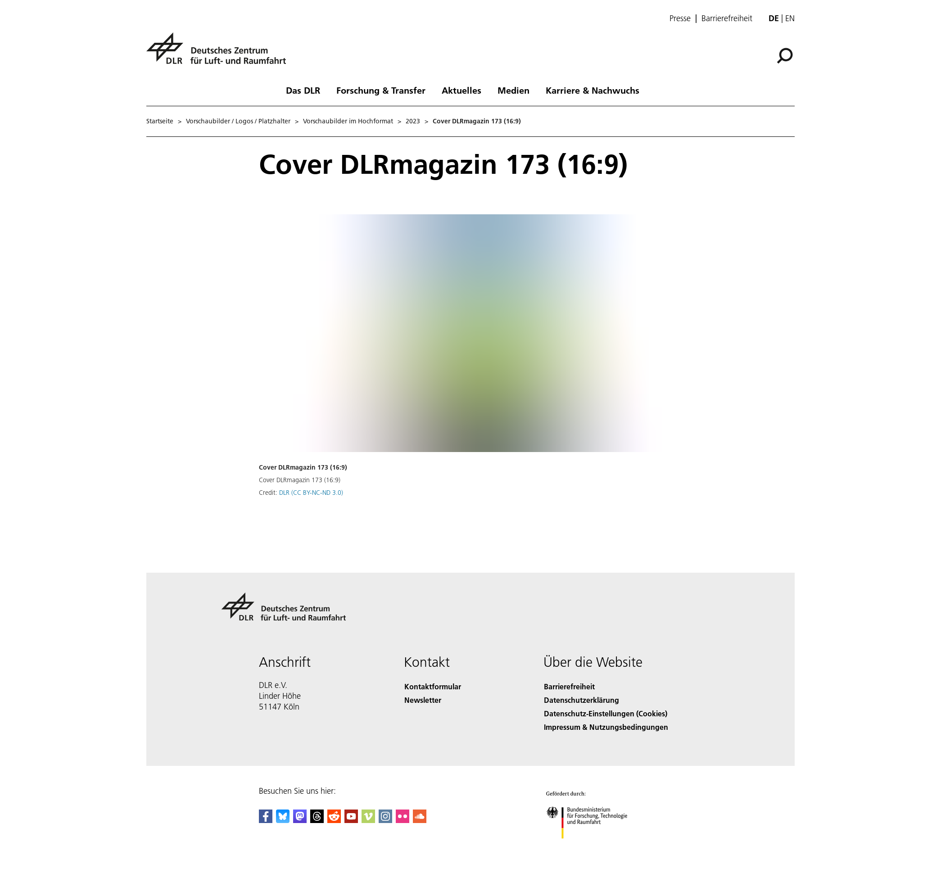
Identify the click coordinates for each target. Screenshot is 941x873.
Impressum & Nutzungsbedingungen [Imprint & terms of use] (606, 727)
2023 (413, 121)
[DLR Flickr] (402, 820)
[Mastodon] (300, 820)
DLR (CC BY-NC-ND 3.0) (311, 493)
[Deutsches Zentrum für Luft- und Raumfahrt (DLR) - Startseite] (219, 53)
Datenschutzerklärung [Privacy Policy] (581, 700)
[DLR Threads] (317, 820)
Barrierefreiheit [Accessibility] (569, 686)
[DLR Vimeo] (368, 820)
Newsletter (422, 700)
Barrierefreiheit (726, 18)
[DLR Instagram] (385, 820)
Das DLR (303, 90)
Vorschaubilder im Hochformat (348, 121)
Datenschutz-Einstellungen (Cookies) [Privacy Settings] (605, 713)
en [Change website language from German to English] (790, 18)
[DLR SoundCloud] (419, 820)
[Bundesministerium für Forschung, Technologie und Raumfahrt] (596, 847)
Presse (680, 18)
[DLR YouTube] (351, 820)
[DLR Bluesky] (283, 820)
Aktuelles (461, 90)
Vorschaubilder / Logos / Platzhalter (238, 121)
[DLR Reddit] (334, 820)
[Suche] (785, 56)
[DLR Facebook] (265, 820)
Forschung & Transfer (380, 90)
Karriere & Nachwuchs (592, 90)
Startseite (159, 121)
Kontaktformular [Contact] (432, 686)
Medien (513, 90)
